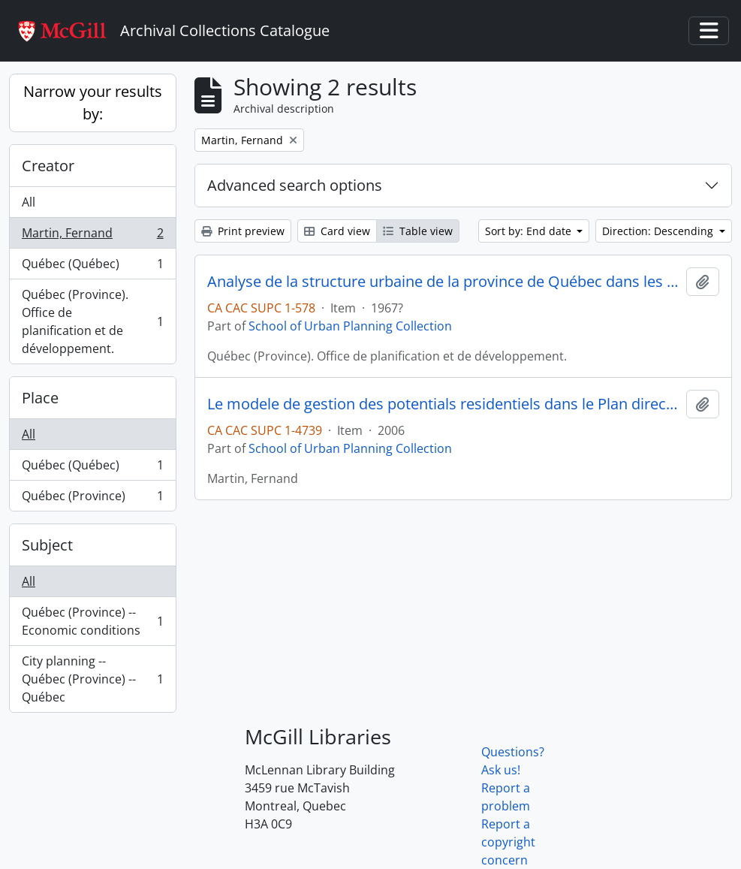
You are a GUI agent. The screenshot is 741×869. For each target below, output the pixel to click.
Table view (418, 231)
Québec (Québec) (92, 267)
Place (40, 398)
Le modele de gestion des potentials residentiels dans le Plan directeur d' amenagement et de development (443, 404)
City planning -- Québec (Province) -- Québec (92, 679)
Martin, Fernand (92, 236)
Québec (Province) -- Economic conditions (92, 621)
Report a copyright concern (508, 842)
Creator (48, 165)
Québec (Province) (92, 499)
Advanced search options (294, 185)
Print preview (243, 231)
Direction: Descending (659, 231)
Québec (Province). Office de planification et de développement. (92, 321)
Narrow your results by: (92, 102)
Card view (337, 231)
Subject (47, 545)
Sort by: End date (529, 231)
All (28, 202)
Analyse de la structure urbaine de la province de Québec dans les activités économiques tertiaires (443, 282)
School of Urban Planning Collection (350, 326)
